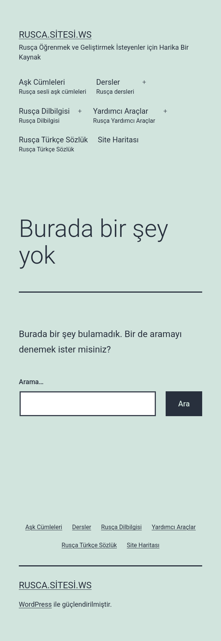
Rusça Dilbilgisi (44, 116)
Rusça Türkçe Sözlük (53, 144)
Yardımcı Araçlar (124, 116)
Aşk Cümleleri (52, 87)
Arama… (31, 382)
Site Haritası (118, 139)
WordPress (35, 604)
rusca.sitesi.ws (55, 34)
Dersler (115, 87)
